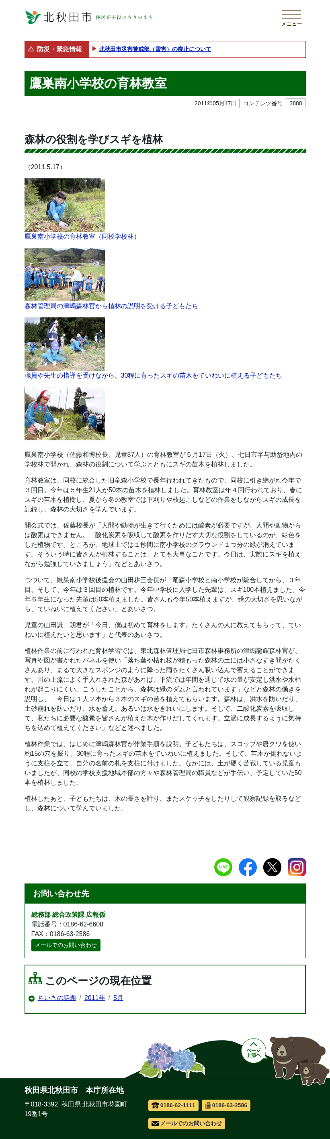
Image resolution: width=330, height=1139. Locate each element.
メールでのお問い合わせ (66, 945)
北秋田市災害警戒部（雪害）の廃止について (155, 49)
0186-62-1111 (173, 1105)
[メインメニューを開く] (292, 17)
